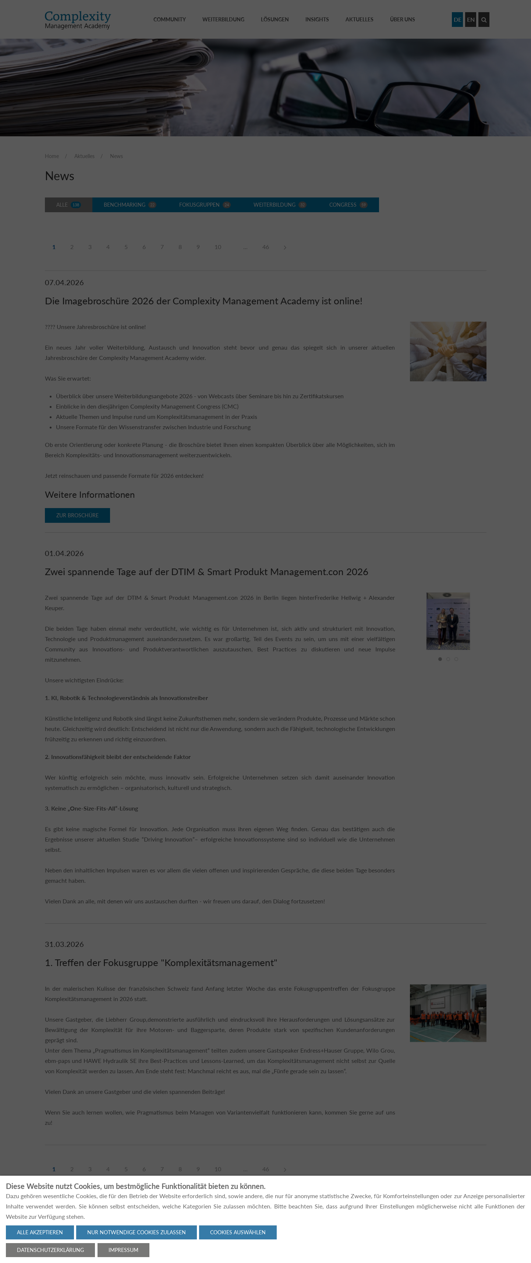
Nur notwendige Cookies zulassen (136, 1232)
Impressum (123, 1250)
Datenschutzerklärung (50, 1250)
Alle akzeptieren (40, 1232)
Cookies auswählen (238, 1232)
